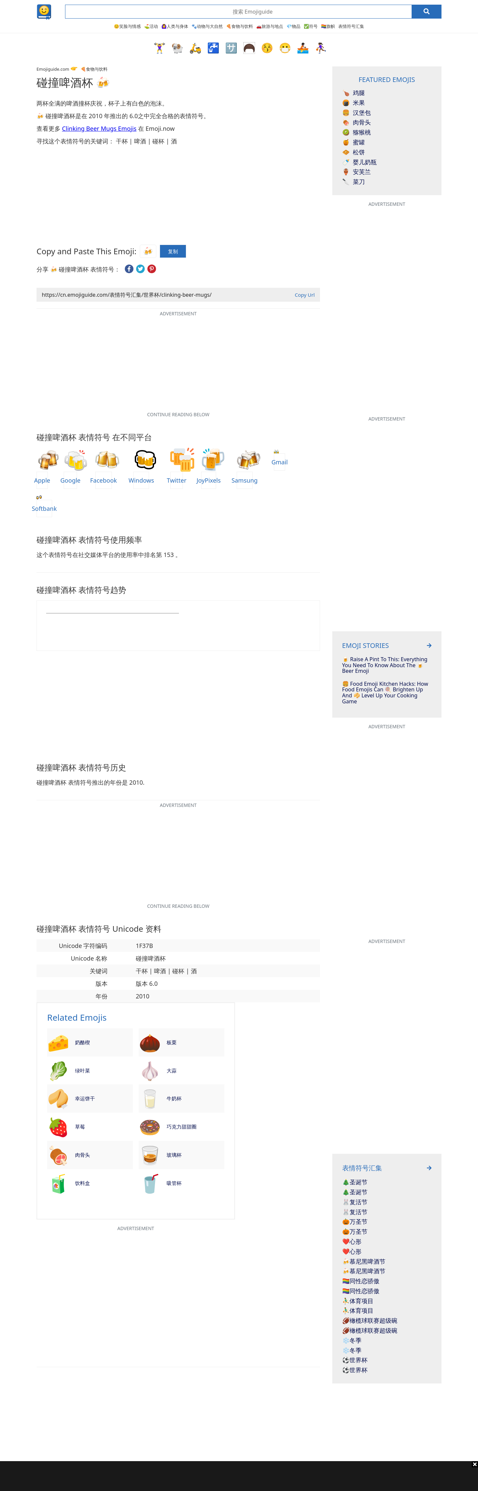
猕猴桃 (356, 132)
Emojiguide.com (53, 69)
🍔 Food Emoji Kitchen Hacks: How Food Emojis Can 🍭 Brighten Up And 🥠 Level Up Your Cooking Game (385, 692)
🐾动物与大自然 (207, 26)
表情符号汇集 (351, 26)
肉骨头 (82, 1154)
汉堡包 (356, 113)
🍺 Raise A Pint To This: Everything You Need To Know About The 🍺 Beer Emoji (385, 665)
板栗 (172, 1042)
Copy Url (305, 294)
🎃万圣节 (354, 1221)
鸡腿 (353, 93)
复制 (173, 250)
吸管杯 (174, 1183)
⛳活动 (151, 26)
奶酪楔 (82, 1042)
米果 (353, 103)
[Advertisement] (239, 1476)
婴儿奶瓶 (359, 162)
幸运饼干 (85, 1098)
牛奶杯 (174, 1098)
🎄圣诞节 (354, 1182)
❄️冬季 (351, 1340)
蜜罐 (353, 142)
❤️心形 (351, 1241)
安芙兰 (356, 172)
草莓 (80, 1126)
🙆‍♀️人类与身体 (174, 26)
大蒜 (172, 1070)
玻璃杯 (174, 1154)
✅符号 (311, 26)
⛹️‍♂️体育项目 (357, 1301)
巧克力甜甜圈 (182, 1126)
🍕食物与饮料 (239, 26)
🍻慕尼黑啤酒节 (363, 1261)
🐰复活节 (354, 1202)
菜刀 (353, 182)
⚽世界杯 (354, 1360)
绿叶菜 (82, 1070)
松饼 (353, 152)
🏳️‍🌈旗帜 (328, 26)
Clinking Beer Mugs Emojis (99, 128)
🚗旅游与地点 (269, 26)
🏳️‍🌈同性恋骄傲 (360, 1281)
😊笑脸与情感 (127, 26)
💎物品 (293, 26)
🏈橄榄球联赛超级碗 (369, 1320)
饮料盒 (82, 1183)
